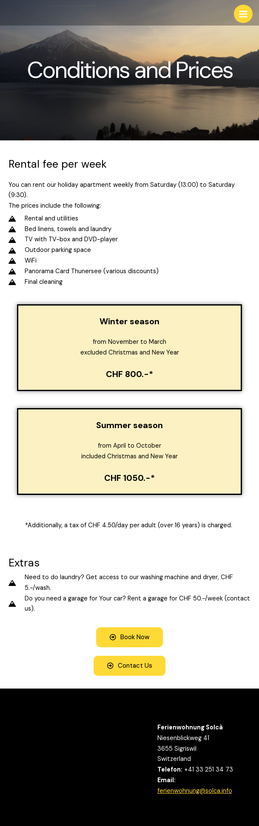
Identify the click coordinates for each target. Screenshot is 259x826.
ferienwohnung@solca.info (194, 791)
